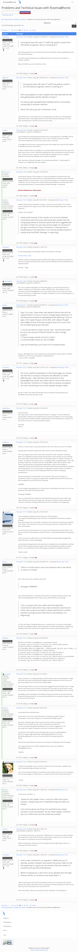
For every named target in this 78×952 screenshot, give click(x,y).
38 (24, 30)
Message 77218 (21, 562)
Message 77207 (21, 200)
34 (14, 30)
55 (31, 30)
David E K (8, 674)
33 (12, 30)
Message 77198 (63, 37)
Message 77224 (21, 829)
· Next (34, 30)
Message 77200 (21, 37)
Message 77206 (21, 172)
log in (22, 25)
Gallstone (5, 442)
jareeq (4, 305)
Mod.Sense (6, 172)
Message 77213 (21, 367)
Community (7, 926)
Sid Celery (5, 37)
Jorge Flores (6, 408)
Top (4, 935)
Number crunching (20, 19)
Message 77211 (21, 305)
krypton (5, 200)
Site (5, 930)
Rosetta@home (9, 2)
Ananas (5, 130)
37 (22, 30)
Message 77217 (21, 512)
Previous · (5, 30)
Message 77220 (21, 674)
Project (6, 918)
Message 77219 (21, 638)
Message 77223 (21, 790)
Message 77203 (21, 78)
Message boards (7, 19)
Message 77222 (21, 762)
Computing (7, 922)
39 (27, 30)
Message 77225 (21, 855)
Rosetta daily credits (24, 256)
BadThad (5, 638)
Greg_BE (7, 512)
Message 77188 (62, 305)
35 (17, 30)
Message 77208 (21, 247)
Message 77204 (21, 130)
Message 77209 (21, 281)
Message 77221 (21, 708)
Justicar (4, 562)
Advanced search (7, 15)
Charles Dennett (10, 762)
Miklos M (5, 78)
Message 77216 (21, 442)
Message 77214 (21, 408)
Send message (7, 40)
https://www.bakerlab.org (39, 950)
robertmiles (8, 281)
